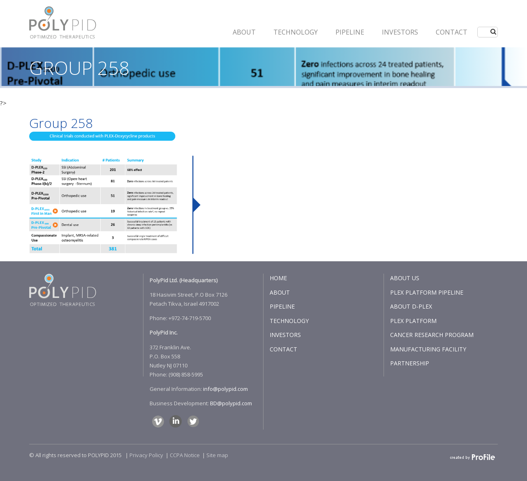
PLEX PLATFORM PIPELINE (426, 292)
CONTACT (451, 32)
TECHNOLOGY (289, 321)
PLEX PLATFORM (413, 321)
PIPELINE (349, 32)
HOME (278, 278)
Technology (295, 32)
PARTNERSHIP (409, 363)
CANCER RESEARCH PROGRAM (432, 335)
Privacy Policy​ (146, 455)
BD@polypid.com (231, 403)
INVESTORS (400, 32)
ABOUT (244, 32)
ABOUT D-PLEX (411, 306)
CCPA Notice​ (185, 455)
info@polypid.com (225, 389)
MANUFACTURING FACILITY (428, 349)
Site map (217, 455)
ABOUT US (404, 278)
